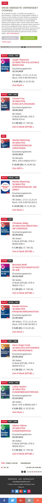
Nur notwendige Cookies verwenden (10, 38)
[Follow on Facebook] (13, 491)
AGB (20, 479)
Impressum (12, 479)
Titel (3, 463)
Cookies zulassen (28, 38)
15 (36, 46)
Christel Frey (18, 98)
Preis (8, 463)
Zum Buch (17, 85)
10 (2, 46)
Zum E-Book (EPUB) (22, 127)
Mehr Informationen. (13, 33)
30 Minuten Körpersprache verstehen (22, 145)
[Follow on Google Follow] (21, 491)
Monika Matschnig (21, 140)
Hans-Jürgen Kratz (21, 345)
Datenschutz (28, 479)
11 (28, 46)
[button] (4, 500)
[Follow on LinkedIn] (25, 491)
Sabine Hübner (19, 425)
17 (40, 46)
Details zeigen (6, 42)
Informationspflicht (21, 482)
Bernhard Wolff (19, 265)
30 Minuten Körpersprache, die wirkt (24, 187)
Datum (15, 463)
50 (8, 46)
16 (38, 46)
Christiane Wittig (20, 223)
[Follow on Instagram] (29, 491)
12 (30, 46)
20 (5, 46)
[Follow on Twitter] (17, 491)
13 (32, 46)
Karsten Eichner (20, 306)
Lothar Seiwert (19, 386)
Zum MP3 (17, 168)
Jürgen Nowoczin (20, 60)
